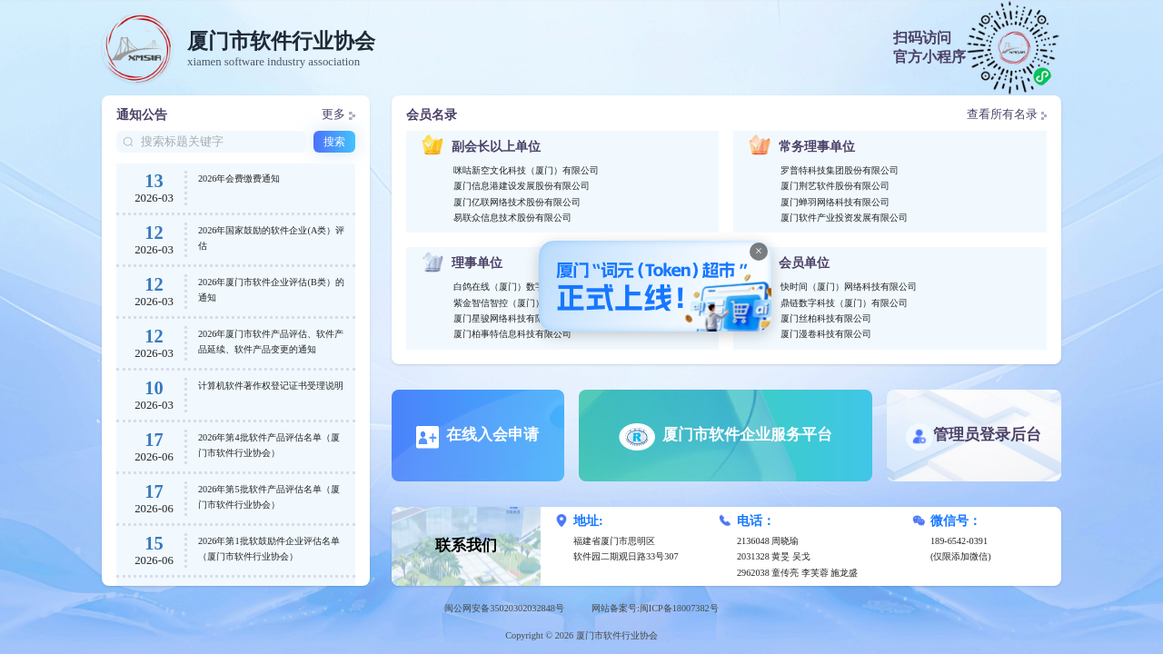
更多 (338, 114)
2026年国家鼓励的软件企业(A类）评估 (271, 238)
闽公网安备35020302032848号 (504, 608)
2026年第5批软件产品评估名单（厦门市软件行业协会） (269, 497)
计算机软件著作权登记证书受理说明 (270, 386)
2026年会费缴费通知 (239, 178)
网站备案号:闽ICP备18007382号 (655, 608)
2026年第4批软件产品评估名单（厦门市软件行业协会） (269, 445)
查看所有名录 (1007, 114)
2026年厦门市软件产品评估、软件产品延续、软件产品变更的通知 (270, 341)
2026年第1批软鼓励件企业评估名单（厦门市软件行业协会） (269, 548)
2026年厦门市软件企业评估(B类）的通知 (271, 289)
